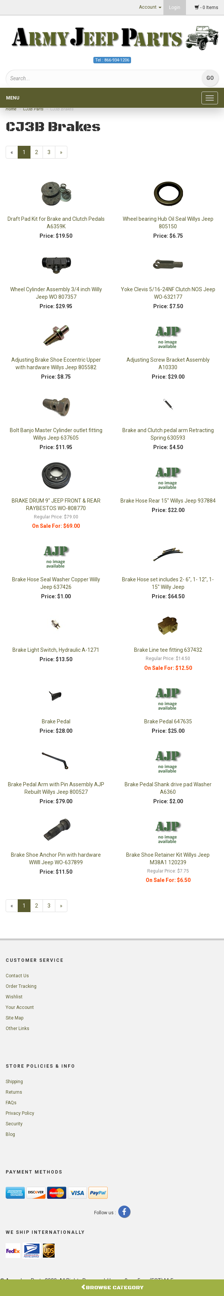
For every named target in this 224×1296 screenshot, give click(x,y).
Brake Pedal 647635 (168, 721)
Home (12, 109)
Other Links (17, 1028)
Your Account (20, 1007)
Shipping (14, 1081)
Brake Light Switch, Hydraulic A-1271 (55, 650)
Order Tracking (21, 986)
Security (14, 1123)
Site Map (14, 1018)
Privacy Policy (20, 1113)
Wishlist (14, 997)
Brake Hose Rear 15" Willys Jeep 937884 (168, 501)
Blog (10, 1134)
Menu (12, 98)
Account (150, 7)
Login (174, 7)
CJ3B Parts (33, 109)
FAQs (11, 1102)
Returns (14, 1092)
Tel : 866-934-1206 (112, 60)
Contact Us (17, 975)
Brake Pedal (56, 721)
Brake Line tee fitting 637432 (168, 650)
